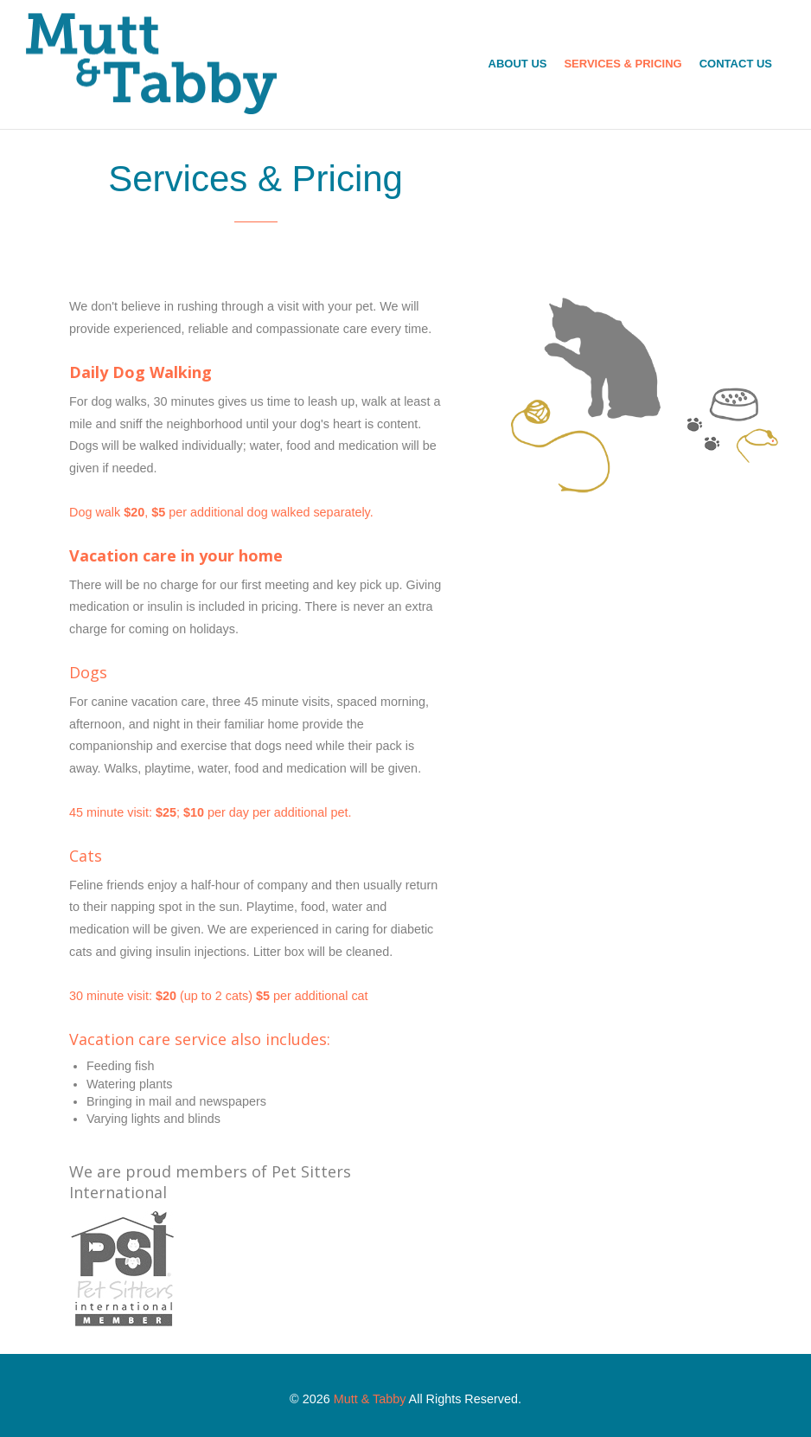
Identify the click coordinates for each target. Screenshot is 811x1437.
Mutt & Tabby (370, 1399)
